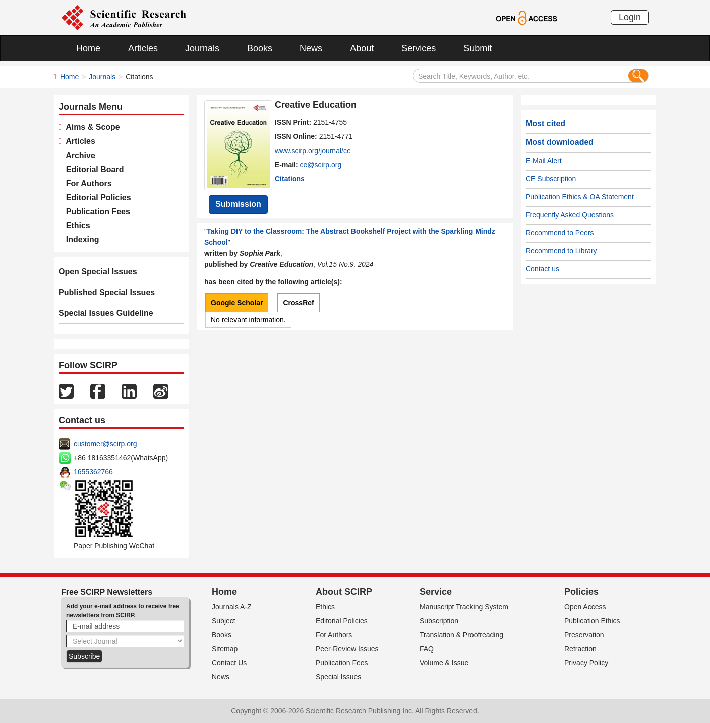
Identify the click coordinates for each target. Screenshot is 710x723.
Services (418, 48)
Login (630, 17)
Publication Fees (96, 211)
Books (259, 48)
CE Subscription (551, 179)
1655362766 (93, 472)
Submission (238, 204)
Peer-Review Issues (347, 649)
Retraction (580, 649)
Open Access (585, 607)
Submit (477, 48)
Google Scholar (237, 303)
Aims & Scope (91, 127)
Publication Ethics (592, 621)
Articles (143, 48)
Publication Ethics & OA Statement (580, 197)
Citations (290, 179)
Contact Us (229, 663)
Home (88, 48)
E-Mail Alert (544, 161)
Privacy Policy (586, 663)
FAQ (427, 649)
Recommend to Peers (560, 233)
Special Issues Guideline (106, 313)
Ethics (76, 225)
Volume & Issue (444, 663)
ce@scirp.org (321, 165)
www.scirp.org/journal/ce (313, 151)
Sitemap (225, 649)
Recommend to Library (561, 251)
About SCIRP (344, 592)
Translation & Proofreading (461, 635)
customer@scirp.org (105, 444)
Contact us (542, 269)
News (311, 48)
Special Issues (338, 677)
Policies (581, 592)
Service (436, 592)
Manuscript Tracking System (464, 607)
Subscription (439, 621)
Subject (223, 621)
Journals (202, 48)
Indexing (80, 239)
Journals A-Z (232, 607)
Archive (78, 155)
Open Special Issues (98, 271)
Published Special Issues (107, 292)
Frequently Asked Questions (570, 215)
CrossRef (298, 303)
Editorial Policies (96, 197)
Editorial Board (93, 169)
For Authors (87, 183)
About (362, 48)
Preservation (584, 635)
